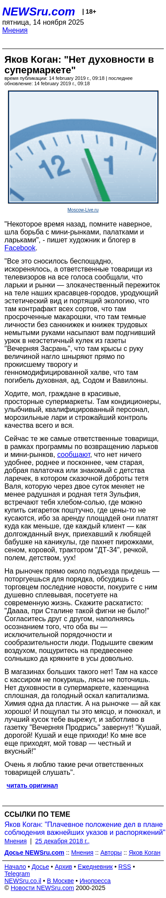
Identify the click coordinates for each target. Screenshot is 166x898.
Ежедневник (95, 866)
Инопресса (95, 880)
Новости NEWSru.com (42, 887)
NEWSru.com (38, 11)
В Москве (60, 880)
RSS (124, 866)
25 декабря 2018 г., (62, 841)
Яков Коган (145, 852)
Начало (15, 866)
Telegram (17, 873)
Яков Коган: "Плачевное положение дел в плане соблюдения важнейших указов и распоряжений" (85, 828)
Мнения (15, 30)
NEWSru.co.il (22, 880)
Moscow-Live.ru (82, 210)
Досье (40, 866)
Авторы (111, 852)
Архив (63, 866)
